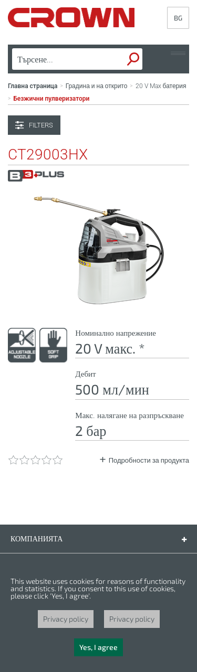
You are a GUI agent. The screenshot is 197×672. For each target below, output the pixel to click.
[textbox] (61, 59)
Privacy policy (65, 618)
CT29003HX (48, 154)
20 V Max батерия (161, 86)
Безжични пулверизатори (51, 98)
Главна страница (32, 86)
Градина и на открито (97, 86)
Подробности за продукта (149, 460)
